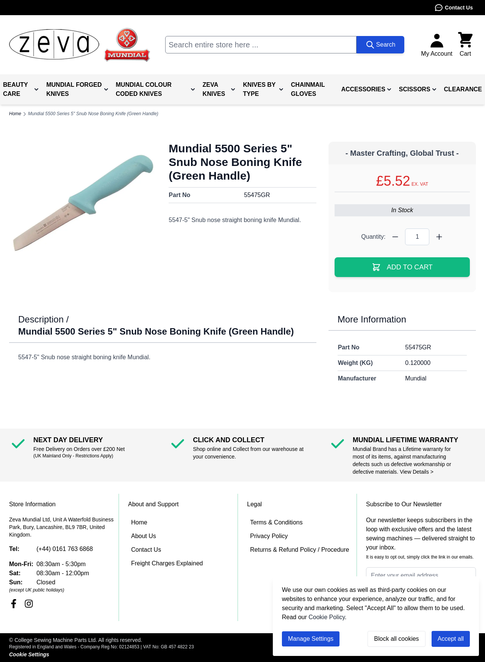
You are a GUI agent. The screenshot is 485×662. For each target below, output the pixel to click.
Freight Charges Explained (167, 563)
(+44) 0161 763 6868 (64, 549)
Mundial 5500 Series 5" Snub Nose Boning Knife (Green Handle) (93, 113)
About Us (143, 536)
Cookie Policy (326, 617)
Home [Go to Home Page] (15, 113)
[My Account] (436, 45)
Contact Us (453, 7)
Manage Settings (310, 638)
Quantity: (373, 236)
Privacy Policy (269, 536)
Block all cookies (396, 638)
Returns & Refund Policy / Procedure (299, 549)
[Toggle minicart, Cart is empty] (465, 45)
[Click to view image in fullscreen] (82, 203)
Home (139, 522)
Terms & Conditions (276, 522)
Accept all (451, 638)
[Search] (381, 44)
